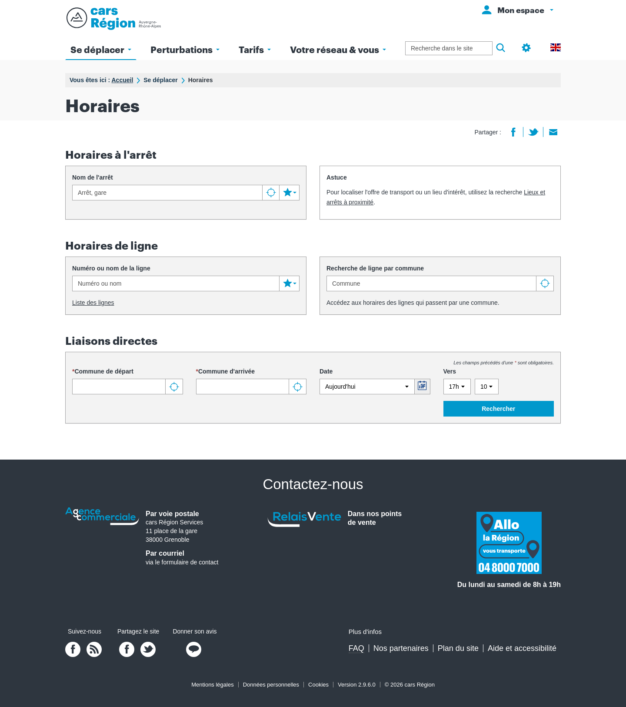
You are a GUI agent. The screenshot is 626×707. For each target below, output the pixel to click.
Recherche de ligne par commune (375, 268)
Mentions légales (212, 684)
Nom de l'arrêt (92, 177)
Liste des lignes (93, 302)
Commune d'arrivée (226, 371)
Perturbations (185, 49)
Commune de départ (103, 371)
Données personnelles (271, 684)
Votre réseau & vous (338, 49)
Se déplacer (100, 49)
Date (326, 371)
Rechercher (498, 408)
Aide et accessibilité (522, 648)
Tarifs (255, 49)
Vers (449, 371)
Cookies (318, 684)
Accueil (122, 80)
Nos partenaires (401, 648)
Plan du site (458, 648)
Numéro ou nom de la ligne (111, 268)
